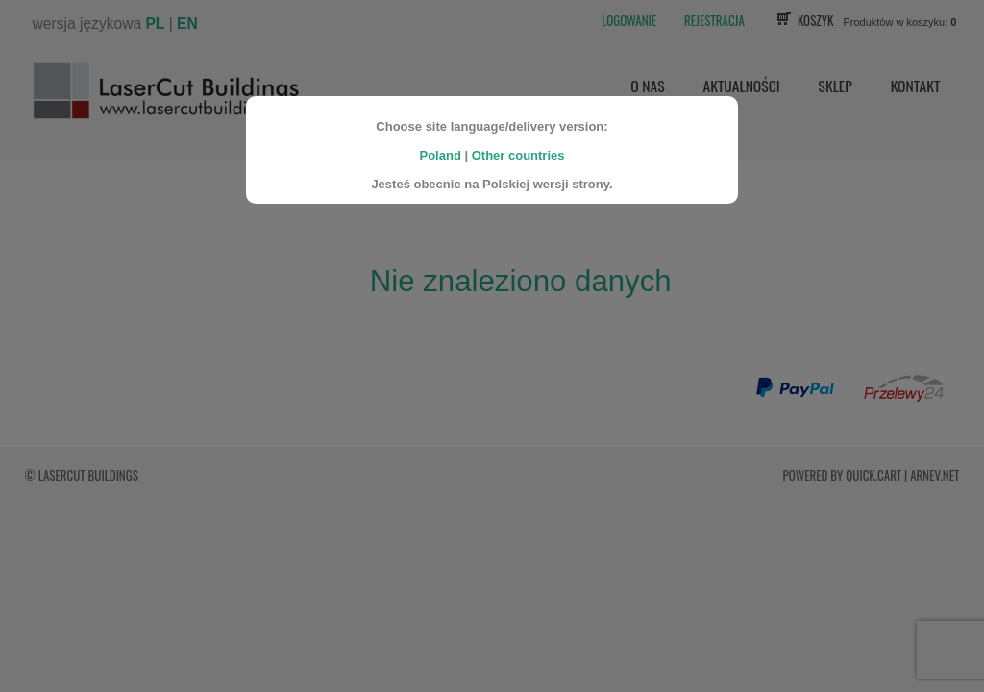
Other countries (518, 149)
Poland (439, 149)
